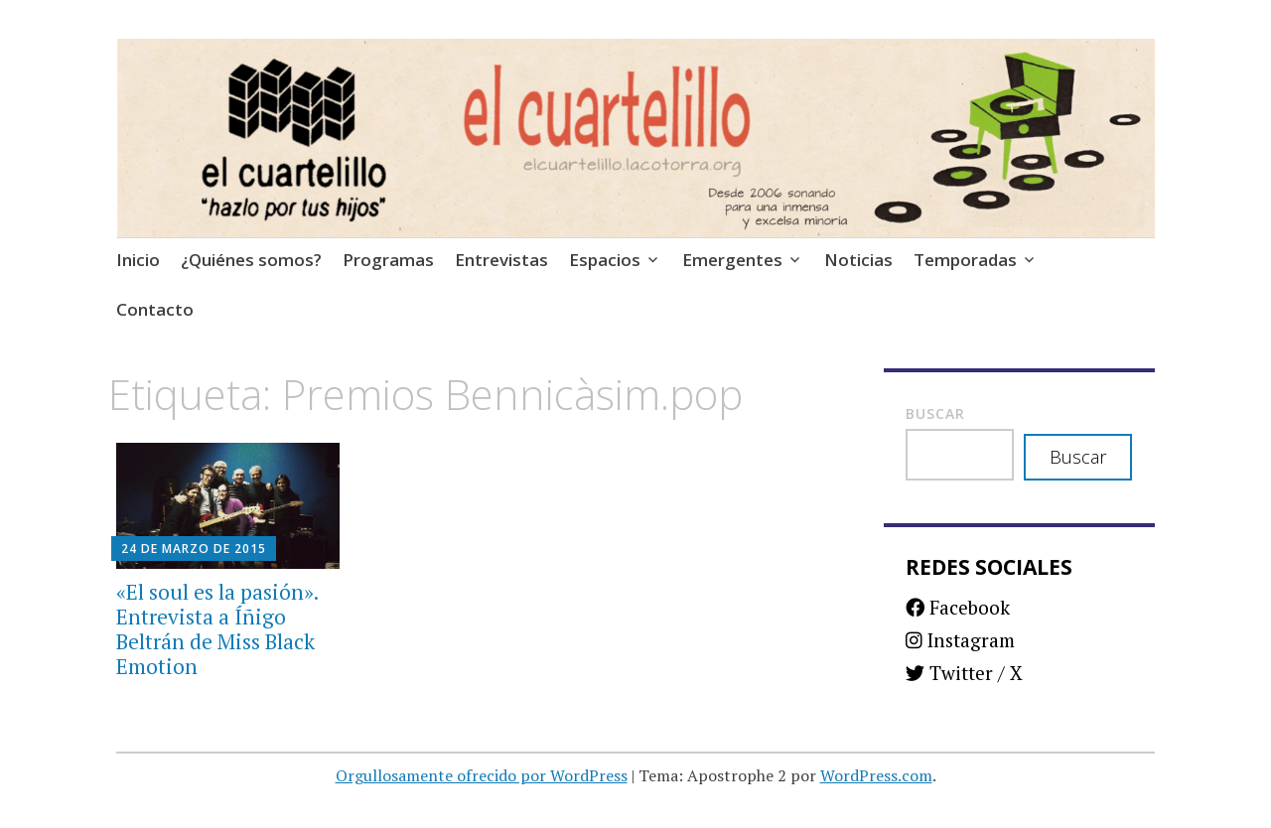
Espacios (604, 259)
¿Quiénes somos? (251, 259)
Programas (388, 259)
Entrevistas (501, 259)
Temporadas (965, 259)
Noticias (858, 259)
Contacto (155, 309)
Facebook (958, 607)
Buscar (935, 413)
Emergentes (732, 259)
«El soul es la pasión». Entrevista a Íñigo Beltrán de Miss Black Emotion (217, 629)
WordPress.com (876, 775)
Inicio (138, 259)
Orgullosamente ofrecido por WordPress (482, 775)
